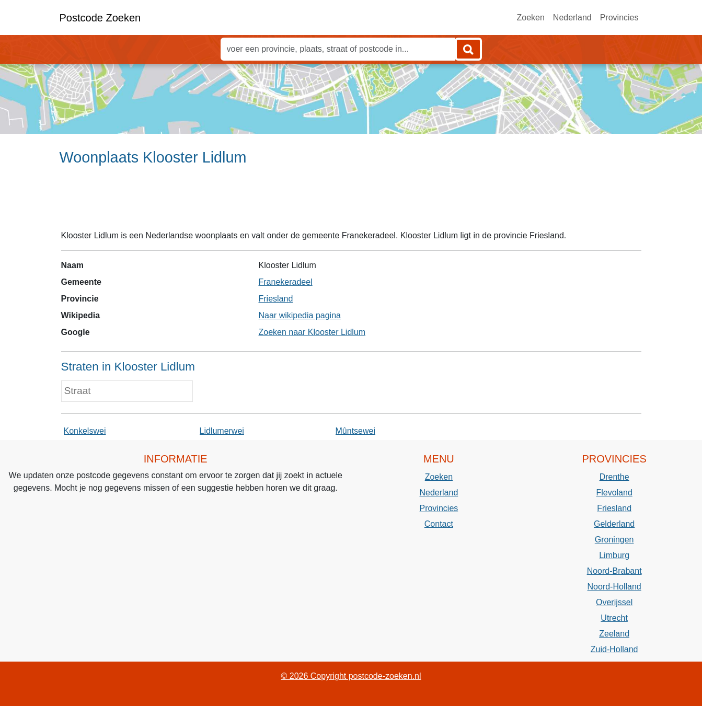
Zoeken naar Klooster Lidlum (312, 332)
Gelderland (614, 523)
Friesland (276, 298)
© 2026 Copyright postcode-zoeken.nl (351, 676)
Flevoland (614, 492)
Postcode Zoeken (100, 18)
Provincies (619, 17)
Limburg (614, 555)
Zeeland (614, 633)
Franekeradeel (286, 281)
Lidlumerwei (222, 430)
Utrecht (614, 618)
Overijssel (614, 602)
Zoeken (530, 17)
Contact (438, 523)
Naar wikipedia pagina (300, 315)
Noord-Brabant (614, 570)
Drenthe (614, 476)
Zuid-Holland (614, 649)
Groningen (614, 539)
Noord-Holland (614, 586)
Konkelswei (85, 430)
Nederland (572, 17)
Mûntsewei (355, 430)
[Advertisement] (351, 202)
